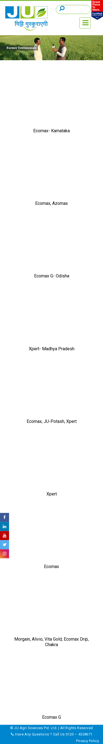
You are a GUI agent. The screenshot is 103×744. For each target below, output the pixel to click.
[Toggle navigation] (85, 23)
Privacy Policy (87, 741)
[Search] (73, 9)
